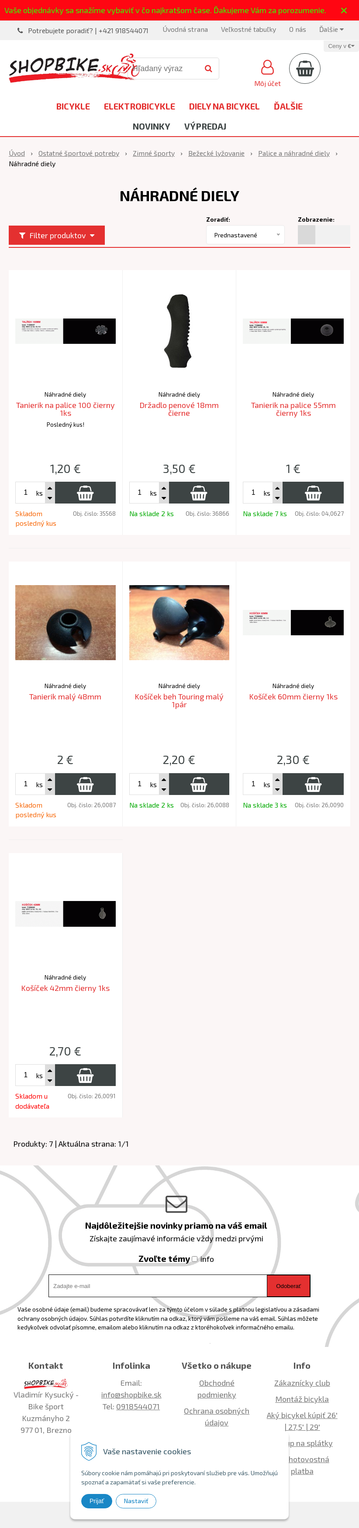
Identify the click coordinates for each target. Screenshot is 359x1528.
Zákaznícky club (302, 1383)
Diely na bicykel (224, 106)
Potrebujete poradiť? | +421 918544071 (88, 30)
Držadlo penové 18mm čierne (179, 409)
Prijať (97, 1500)
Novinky (151, 126)
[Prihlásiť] (267, 72)
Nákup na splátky (302, 1443)
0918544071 (138, 1406)
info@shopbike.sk (131, 1394)
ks (39, 493)
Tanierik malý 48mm (65, 696)
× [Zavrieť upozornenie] (344, 10)
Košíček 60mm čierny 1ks (293, 696)
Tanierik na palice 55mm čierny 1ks (293, 409)
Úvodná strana (185, 29)
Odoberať (288, 1286)
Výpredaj (205, 126)
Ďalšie (331, 29)
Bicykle (73, 106)
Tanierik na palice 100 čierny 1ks (65, 409)
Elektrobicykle (139, 106)
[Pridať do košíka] (85, 493)
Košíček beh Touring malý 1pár (179, 700)
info (207, 1259)
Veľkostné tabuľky (248, 29)
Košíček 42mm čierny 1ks (65, 988)
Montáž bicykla (302, 1399)
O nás (297, 29)
